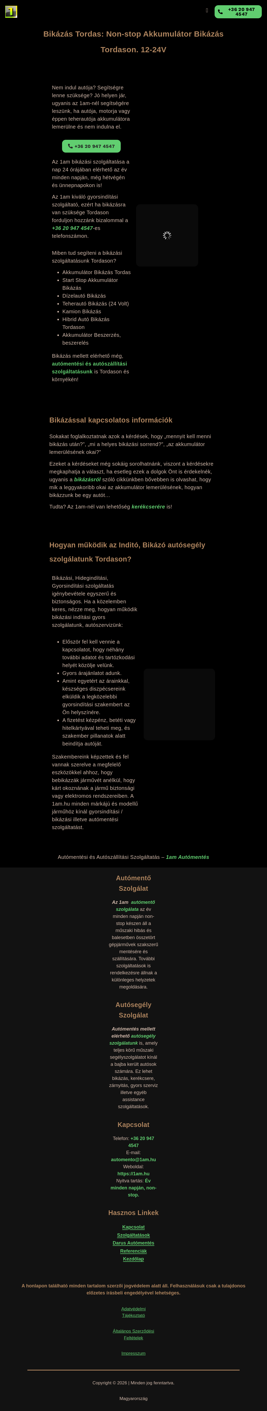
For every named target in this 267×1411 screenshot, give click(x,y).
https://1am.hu (133, 1173)
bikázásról (87, 479)
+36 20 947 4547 (72, 228)
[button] (206, 10)
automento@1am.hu (133, 1159)
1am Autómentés (187, 857)
